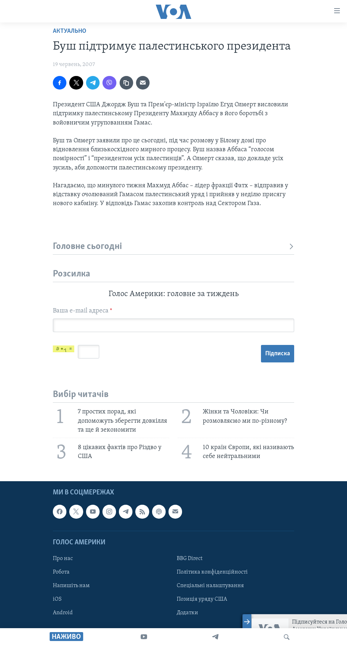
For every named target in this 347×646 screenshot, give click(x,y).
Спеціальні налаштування (210, 586)
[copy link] (126, 83)
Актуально (69, 31)
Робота (61, 572)
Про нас (63, 558)
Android (63, 613)
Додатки (187, 613)
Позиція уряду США (202, 599)
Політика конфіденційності (212, 572)
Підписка (277, 353)
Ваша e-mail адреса (82, 310)
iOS (57, 599)
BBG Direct (189, 558)
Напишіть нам (71, 586)
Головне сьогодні (173, 246)
